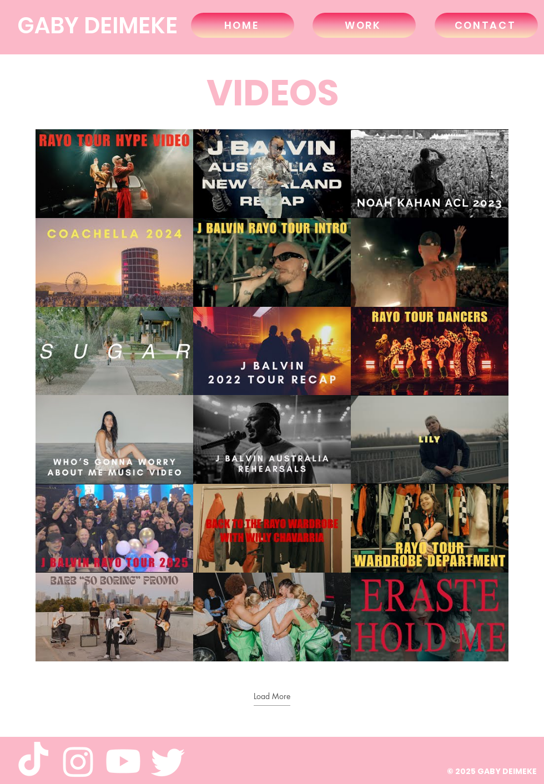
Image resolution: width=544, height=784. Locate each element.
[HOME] (242, 25)
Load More (272, 696)
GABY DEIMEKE (97, 25)
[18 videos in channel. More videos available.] (272, 395)
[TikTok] (33, 761)
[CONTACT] (486, 25)
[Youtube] (123, 761)
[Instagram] (78, 761)
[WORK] (364, 25)
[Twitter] (168, 761)
